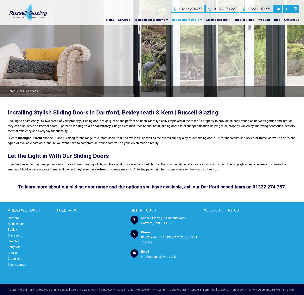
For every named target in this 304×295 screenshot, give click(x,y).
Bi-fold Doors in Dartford (265, 289)
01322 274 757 (269, 186)
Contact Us (291, 20)
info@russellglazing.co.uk (158, 257)
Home (110, 20)
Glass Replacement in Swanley (147, 289)
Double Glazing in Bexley (52, 289)
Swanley (13, 241)
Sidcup (12, 253)
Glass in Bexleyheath (84, 289)
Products (264, 20)
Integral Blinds (244, 20)
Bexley (12, 229)
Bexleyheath (16, 224)
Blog (277, 20)
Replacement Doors (185, 20)
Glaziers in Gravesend (232, 289)
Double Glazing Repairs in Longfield (192, 289)
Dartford (13, 218)
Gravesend (15, 235)
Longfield (14, 247)
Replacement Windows (149, 20)
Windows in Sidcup (113, 289)
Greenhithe (15, 259)
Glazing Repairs (217, 20)
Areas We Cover (24, 210)
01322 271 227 (175, 237)
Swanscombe (17, 264)
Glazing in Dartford (22, 289)
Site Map (288, 289)
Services (124, 20)
